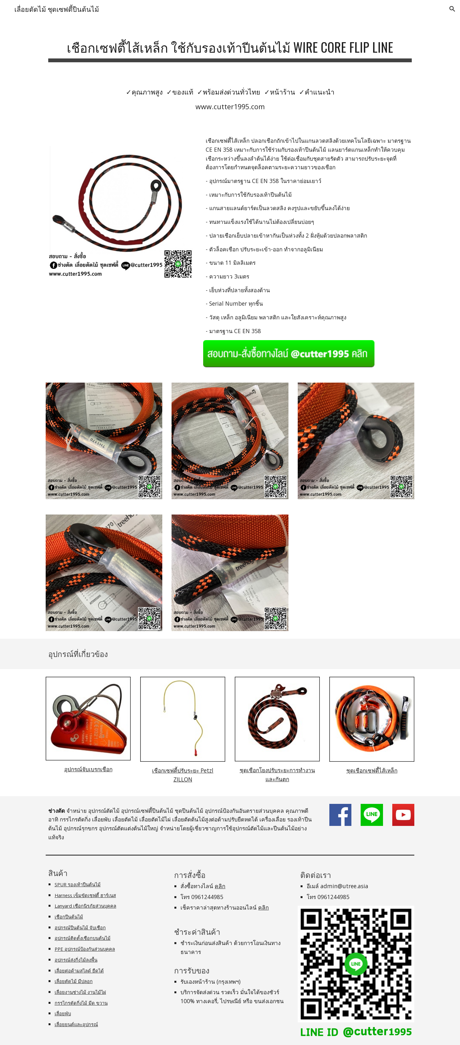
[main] (230, 47)
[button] (452, 9)
